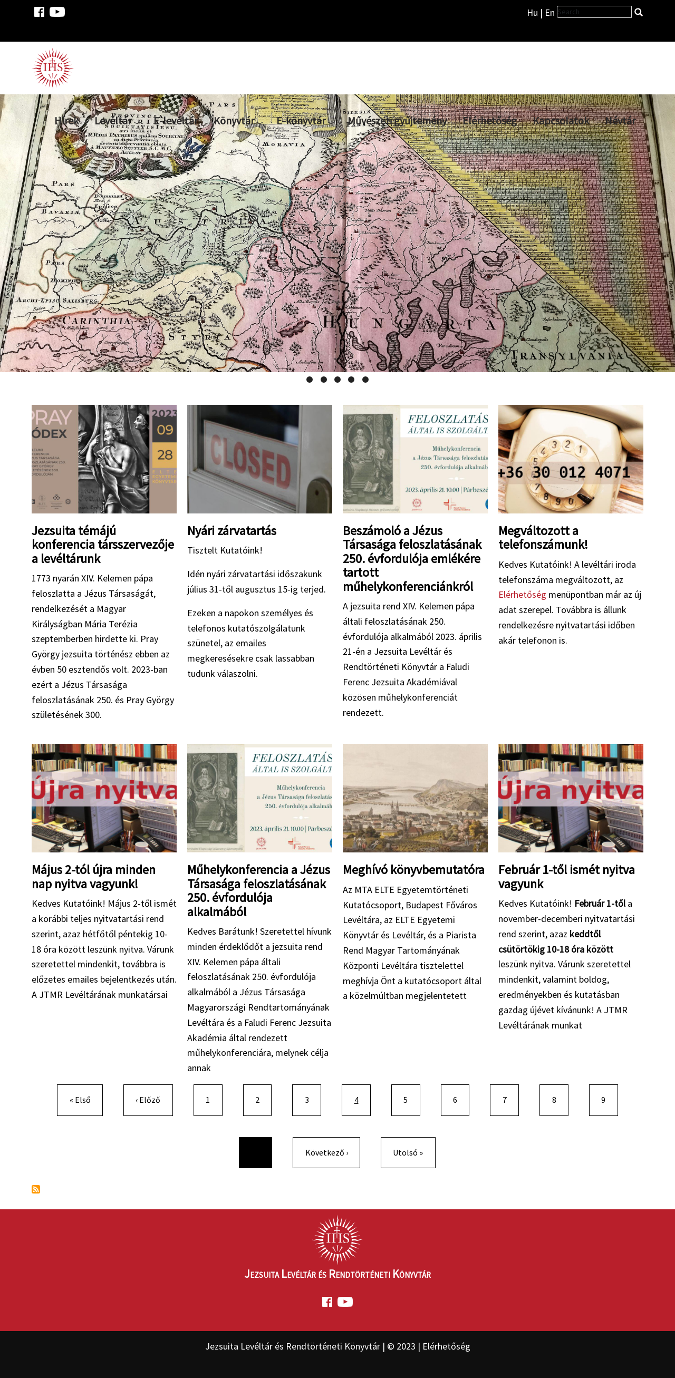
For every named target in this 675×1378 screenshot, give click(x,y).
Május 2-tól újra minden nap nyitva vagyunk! (94, 876)
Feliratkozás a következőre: (36, 1189)
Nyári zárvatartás (231, 530)
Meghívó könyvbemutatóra (414, 869)
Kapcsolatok (561, 120)
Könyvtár (234, 120)
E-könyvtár (300, 120)
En (550, 12)
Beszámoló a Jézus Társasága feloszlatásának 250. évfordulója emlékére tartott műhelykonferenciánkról (412, 558)
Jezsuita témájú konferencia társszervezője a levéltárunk (103, 544)
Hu (532, 12)
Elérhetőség (489, 120)
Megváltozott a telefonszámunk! (543, 537)
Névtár (620, 120)
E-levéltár (175, 120)
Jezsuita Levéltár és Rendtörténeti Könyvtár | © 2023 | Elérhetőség (337, 1346)
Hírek (66, 120)
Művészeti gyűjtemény (397, 120)
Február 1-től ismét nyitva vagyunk (566, 876)
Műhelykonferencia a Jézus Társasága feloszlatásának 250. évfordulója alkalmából (258, 890)
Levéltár (112, 120)
